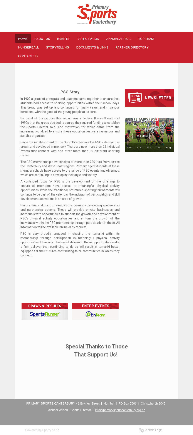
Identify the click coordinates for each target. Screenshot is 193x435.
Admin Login (151, 430)
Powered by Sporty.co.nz (42, 430)
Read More (141, 135)
